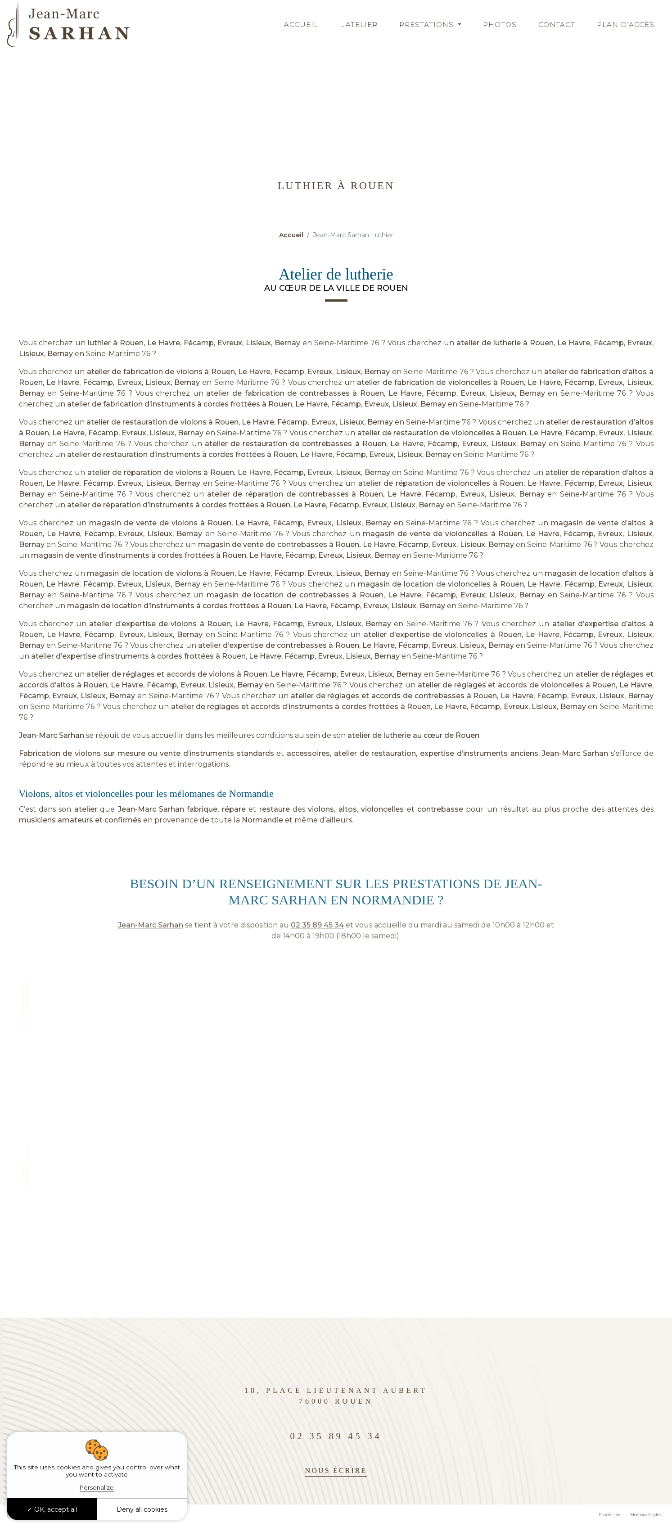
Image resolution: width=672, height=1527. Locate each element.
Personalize (97, 1487)
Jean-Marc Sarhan (51, 735)
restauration (393, 753)
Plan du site (609, 1514)
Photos (500, 24)
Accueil (301, 24)
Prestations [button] (427, 24)
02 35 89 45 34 (317, 943)
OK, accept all (52, 1509)
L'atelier (359, 24)
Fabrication (39, 753)
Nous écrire (336, 1470)
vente (170, 753)
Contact (556, 24)
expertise (437, 753)
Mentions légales (645, 1514)
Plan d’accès (625, 24)
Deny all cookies (142, 1509)
